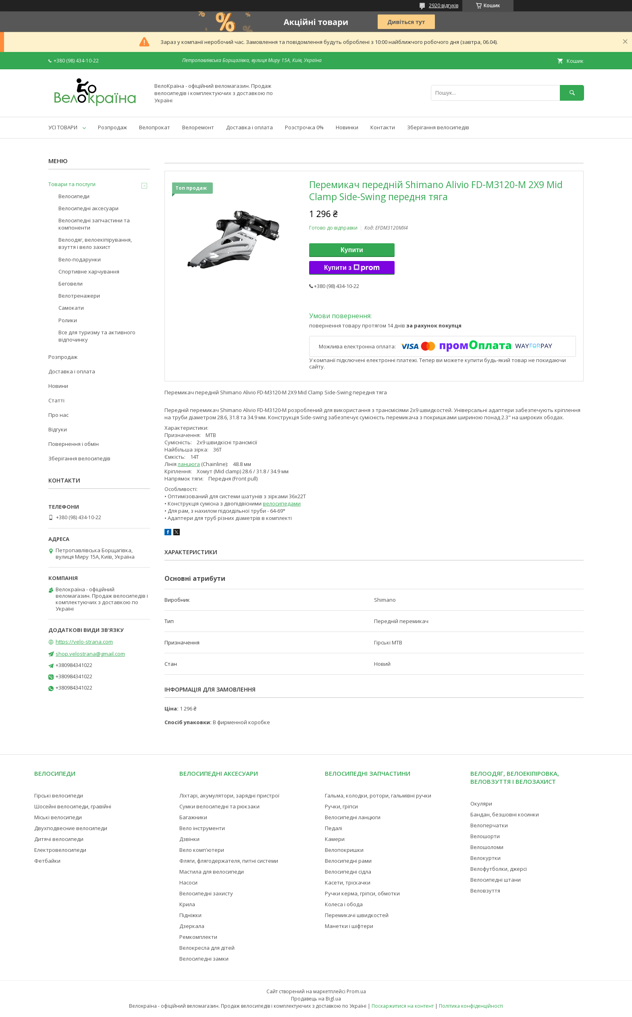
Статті (56, 400)
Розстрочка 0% (304, 127)
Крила (187, 904)
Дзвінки (189, 839)
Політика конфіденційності (471, 1006)
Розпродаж (112, 127)
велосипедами (282, 503)
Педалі (333, 828)
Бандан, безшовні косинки (504, 814)
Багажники (193, 817)
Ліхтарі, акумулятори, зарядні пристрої (229, 795)
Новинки (347, 127)
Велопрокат (154, 127)
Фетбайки (47, 860)
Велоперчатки (489, 825)
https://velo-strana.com (84, 641)
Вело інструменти (202, 828)
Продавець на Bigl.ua (316, 998)
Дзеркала (191, 926)
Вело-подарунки (79, 259)
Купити (352, 249)
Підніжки (190, 915)
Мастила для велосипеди (211, 871)
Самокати (71, 307)
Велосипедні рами (348, 860)
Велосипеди (73, 196)
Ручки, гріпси (341, 806)
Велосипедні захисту (206, 893)
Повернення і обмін (73, 443)
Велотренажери (79, 295)
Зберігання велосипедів (438, 127)
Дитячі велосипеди (58, 839)
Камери (335, 839)
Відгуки (57, 429)
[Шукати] (572, 93)
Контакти (382, 127)
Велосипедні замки (204, 958)
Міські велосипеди (58, 817)
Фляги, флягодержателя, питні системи (228, 860)
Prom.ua (356, 991)
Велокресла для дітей (207, 947)
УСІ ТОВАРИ (62, 127)
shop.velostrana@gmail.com (90, 653)
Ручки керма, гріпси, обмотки (362, 893)
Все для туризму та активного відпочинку (96, 336)
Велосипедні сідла (348, 871)
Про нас (58, 414)
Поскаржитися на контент (403, 1006)
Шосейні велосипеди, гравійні (72, 806)
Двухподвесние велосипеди (70, 828)
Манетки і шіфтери (349, 926)
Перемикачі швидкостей (357, 915)
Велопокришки (344, 849)
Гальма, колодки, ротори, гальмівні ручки (378, 795)
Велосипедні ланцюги (352, 817)
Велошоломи (486, 847)
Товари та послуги (72, 184)
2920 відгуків (443, 5)
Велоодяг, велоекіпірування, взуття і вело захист (95, 243)
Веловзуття (485, 890)
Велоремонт (198, 127)
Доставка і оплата (249, 127)
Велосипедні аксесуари (88, 208)
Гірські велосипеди (58, 795)
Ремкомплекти (198, 936)
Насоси (188, 882)
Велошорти (485, 836)
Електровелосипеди (60, 849)
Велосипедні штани (495, 879)
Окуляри (481, 803)
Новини (58, 385)
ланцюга (189, 464)
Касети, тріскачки (347, 882)
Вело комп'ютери (201, 849)
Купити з (352, 267)
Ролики (67, 320)
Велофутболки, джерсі (498, 868)
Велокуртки (485, 858)
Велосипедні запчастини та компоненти (94, 224)
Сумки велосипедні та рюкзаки (219, 806)
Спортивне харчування (88, 271)
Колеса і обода (344, 904)
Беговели (70, 283)
